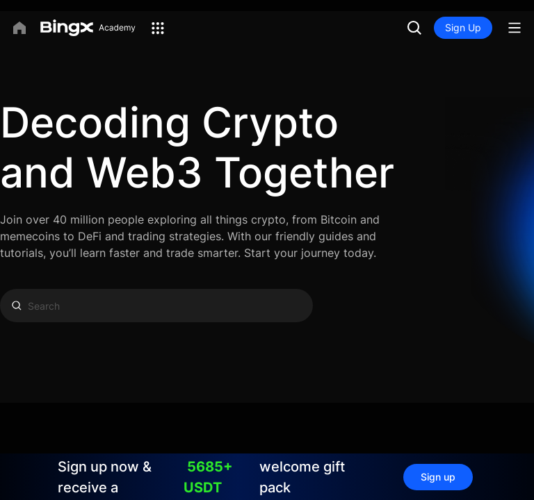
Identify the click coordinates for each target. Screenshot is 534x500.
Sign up (438, 477)
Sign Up (463, 27)
